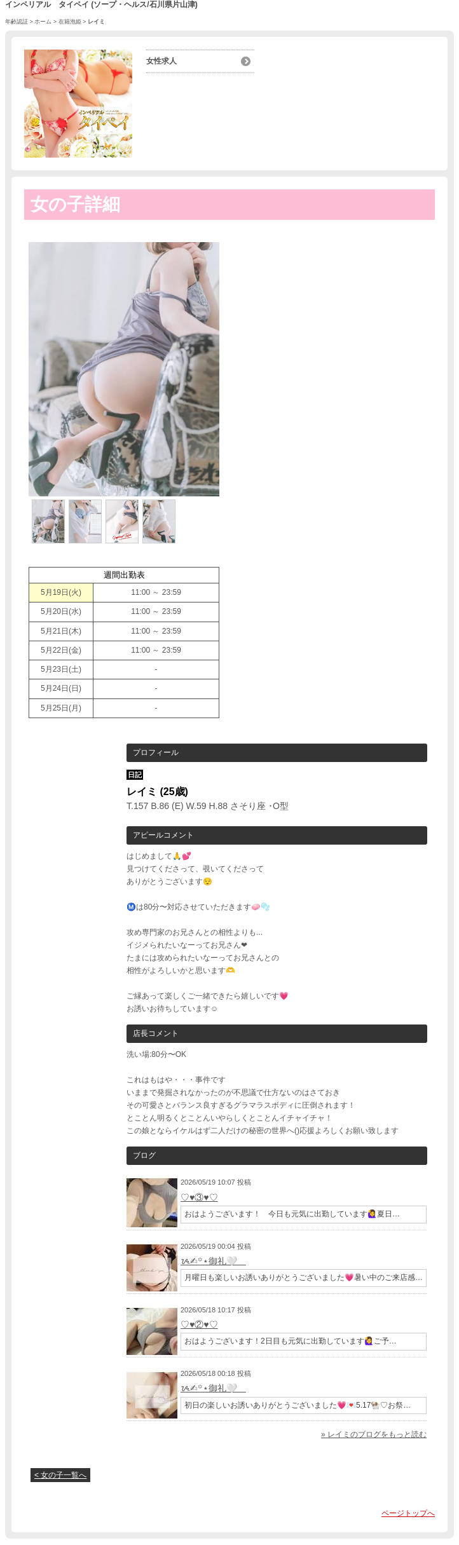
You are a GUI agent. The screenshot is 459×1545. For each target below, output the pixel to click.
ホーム (42, 21)
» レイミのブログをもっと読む (374, 1434)
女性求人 (161, 61)
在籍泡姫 (69, 21)
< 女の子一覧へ (60, 1475)
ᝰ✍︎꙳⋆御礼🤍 (213, 1261)
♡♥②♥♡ (199, 1324)
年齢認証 (16, 21)
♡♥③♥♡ (199, 1197)
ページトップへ (408, 1513)
